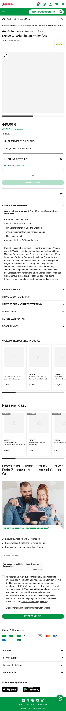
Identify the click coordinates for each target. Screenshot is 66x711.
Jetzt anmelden (33, 616)
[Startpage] (7, 4)
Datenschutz (42, 704)
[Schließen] (62, 19)
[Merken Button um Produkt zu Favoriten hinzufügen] (61, 194)
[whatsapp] (42, 700)
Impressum (30, 704)
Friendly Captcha (37, 569)
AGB (20, 704)
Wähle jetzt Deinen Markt (18, 19)
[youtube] (37, 700)
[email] (32, 555)
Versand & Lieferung (13, 665)
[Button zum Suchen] (61, 11)
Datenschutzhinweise (40, 608)
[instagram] (32, 700)
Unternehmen (9, 672)
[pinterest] (28, 700)
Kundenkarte (18, 129)
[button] (3, 12)
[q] (43, 11)
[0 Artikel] (33, 175)
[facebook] (23, 700)
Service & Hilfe (10, 658)
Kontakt (7, 650)
